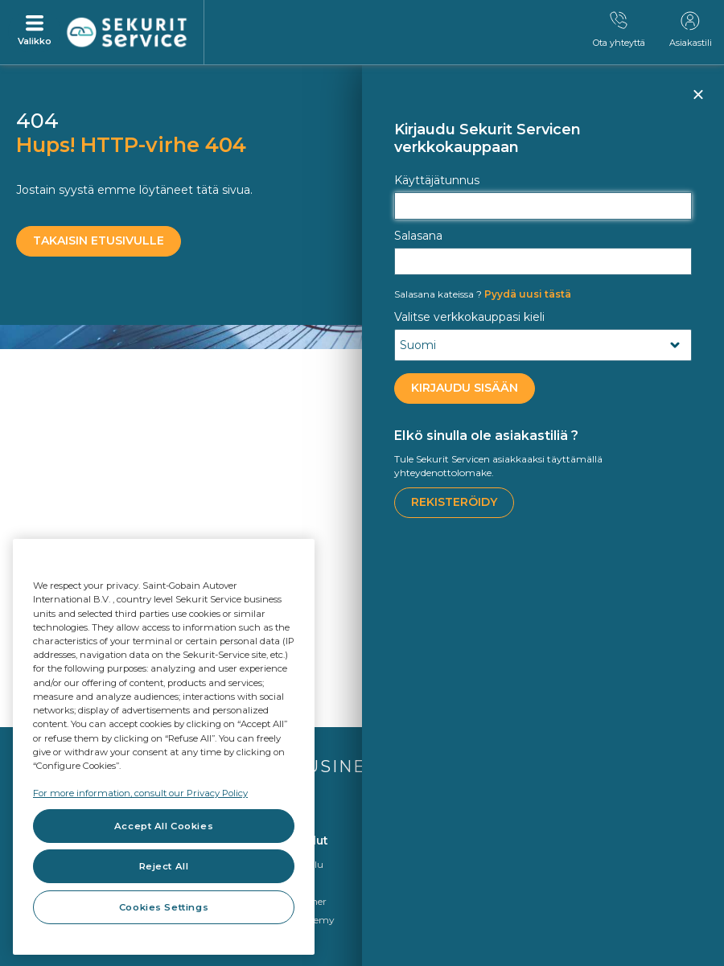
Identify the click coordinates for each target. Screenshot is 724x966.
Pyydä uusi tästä (482, 294)
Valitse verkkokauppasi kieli (469, 317)
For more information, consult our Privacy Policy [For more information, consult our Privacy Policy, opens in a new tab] (140, 793)
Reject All (164, 866)
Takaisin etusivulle (98, 240)
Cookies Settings (163, 907)
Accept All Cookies (163, 826)
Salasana (418, 235)
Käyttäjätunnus (436, 180)
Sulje (697, 101)
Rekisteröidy (454, 502)
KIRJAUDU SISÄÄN (464, 387)
